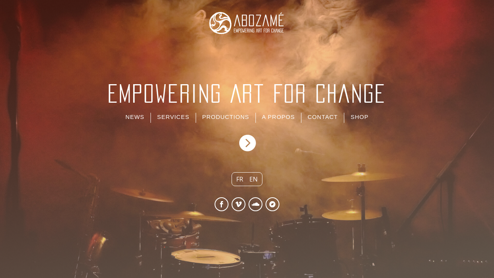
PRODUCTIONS (225, 117)
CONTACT (323, 117)
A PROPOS (278, 117)
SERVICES (173, 117)
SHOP (359, 117)
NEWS (134, 117)
